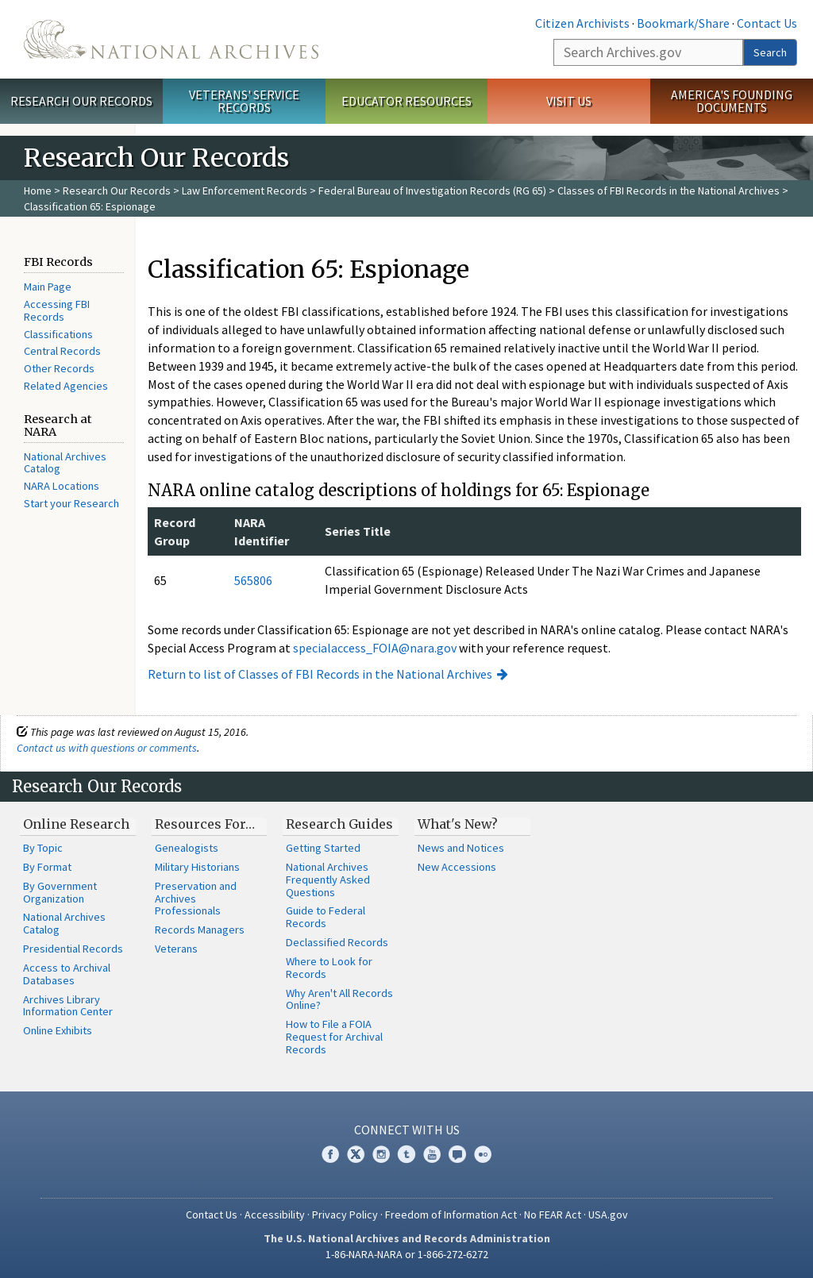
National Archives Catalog (65, 462)
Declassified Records (337, 942)
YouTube (431, 1154)
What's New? (458, 824)
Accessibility (275, 1214)
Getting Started (323, 848)
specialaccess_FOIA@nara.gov (375, 648)
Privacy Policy (345, 1214)
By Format (47, 867)
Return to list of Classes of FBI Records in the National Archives (320, 674)
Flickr (482, 1154)
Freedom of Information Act (451, 1214)
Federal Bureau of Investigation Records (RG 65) (432, 190)
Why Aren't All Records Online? (339, 999)
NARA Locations (61, 486)
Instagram (381, 1154)
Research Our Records (81, 101)
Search (770, 52)
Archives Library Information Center (68, 1005)
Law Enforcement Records (244, 190)
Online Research (76, 824)
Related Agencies (66, 386)
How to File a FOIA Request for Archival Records (334, 1037)
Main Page (47, 286)
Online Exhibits (57, 1030)
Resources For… (205, 824)
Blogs (457, 1154)
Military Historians (197, 867)
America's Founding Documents (731, 101)
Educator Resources (406, 101)
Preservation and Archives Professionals (196, 898)
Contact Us (767, 23)
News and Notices (461, 848)
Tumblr (406, 1154)
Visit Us (568, 101)
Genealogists (186, 848)
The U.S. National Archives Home (171, 39)
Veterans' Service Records (244, 101)
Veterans (176, 948)
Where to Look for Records (329, 967)
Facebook (330, 1154)
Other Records (59, 368)
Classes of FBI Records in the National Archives (668, 190)
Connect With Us (407, 1129)
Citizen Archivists (582, 23)
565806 (253, 580)
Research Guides (339, 824)
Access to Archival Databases (66, 973)
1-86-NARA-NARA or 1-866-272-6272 (407, 1254)
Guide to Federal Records (325, 916)
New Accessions (457, 867)
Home (38, 190)
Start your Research (71, 503)
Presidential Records (73, 948)
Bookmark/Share (683, 23)
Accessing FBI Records (57, 310)
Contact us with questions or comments (107, 748)
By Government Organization (60, 892)
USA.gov (608, 1214)
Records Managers (200, 929)
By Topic (43, 848)
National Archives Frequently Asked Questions (328, 879)
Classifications (58, 334)
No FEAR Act (552, 1214)
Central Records (62, 351)
